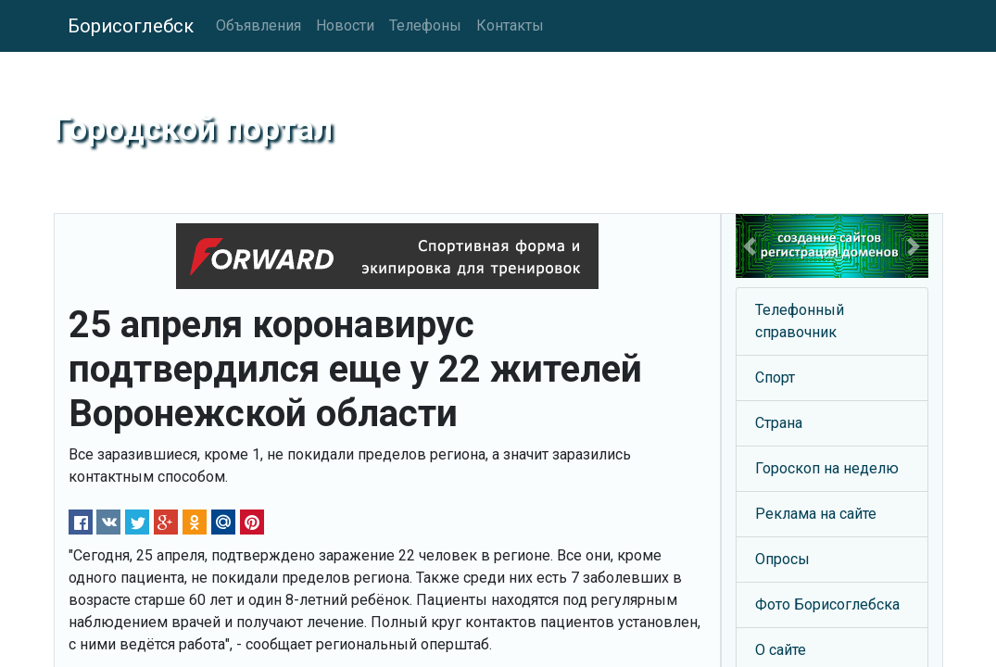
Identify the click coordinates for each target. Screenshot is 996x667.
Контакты (510, 25)
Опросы (782, 559)
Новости (345, 25)
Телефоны (425, 25)
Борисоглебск (131, 26)
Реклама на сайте (815, 513)
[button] (750, 246)
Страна (778, 423)
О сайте (780, 650)
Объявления (258, 25)
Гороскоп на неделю (827, 468)
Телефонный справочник (799, 321)
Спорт (775, 377)
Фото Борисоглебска (827, 604)
